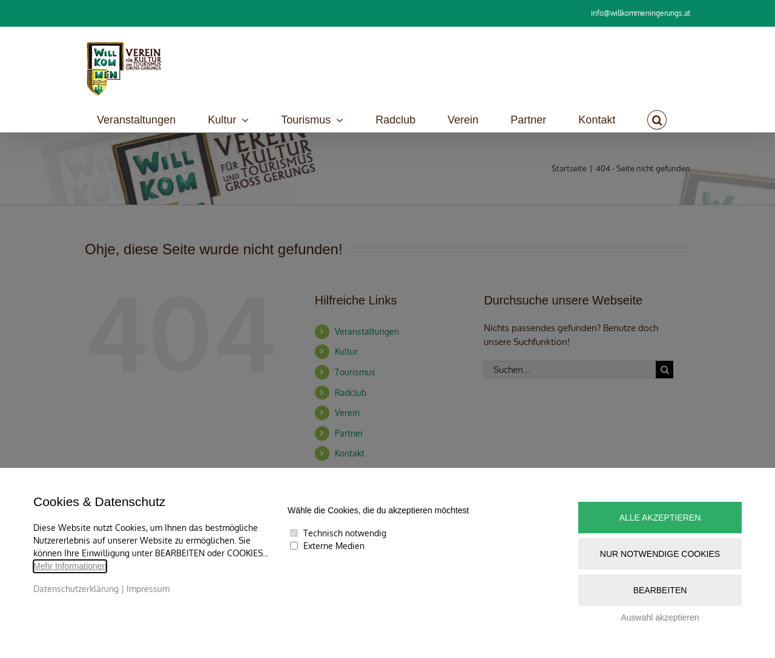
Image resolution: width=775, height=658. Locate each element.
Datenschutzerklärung (76, 589)
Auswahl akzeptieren (660, 617)
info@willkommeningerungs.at (640, 13)
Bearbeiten (660, 590)
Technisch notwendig (344, 533)
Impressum (148, 589)
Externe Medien (333, 546)
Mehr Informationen (70, 566)
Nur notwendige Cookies (660, 554)
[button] (657, 120)
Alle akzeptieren (660, 517)
